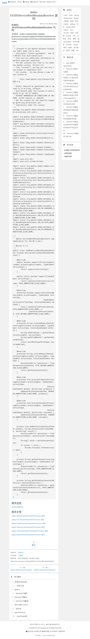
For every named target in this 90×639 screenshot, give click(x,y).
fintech (66, 30)
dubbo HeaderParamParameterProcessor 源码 (29, 523)
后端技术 (12, 2)
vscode (66, 33)
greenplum (68, 42)
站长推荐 (53, 631)
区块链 (42, 2)
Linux (66, 15)
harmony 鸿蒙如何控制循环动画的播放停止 (70, 110)
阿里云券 (37, 631)
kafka (70, 47)
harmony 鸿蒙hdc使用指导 (26, 593)
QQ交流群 (30, 631)
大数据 (26, 2)
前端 (72, 21)
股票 (75, 39)
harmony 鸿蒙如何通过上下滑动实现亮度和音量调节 (70, 78)
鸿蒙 (73, 50)
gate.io (17, 589)
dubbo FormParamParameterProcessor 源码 (28, 520)
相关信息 (68, 153)
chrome (69, 45)
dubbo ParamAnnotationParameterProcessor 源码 (30, 531)
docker (76, 18)
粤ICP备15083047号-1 (53, 624)
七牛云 (43, 624)
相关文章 (68, 156)
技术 (70, 39)
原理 (68, 50)
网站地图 (45, 631)
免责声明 (61, 631)
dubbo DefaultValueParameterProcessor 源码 (28, 516)
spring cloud (70, 27)
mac (71, 30)
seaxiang (45, 635)
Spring (76, 15)
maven (66, 24)
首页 (4, 3)
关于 (55, 2)
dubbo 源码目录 (17, 507)
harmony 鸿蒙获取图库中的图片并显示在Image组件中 (70, 95)
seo (77, 50)
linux (19, 2)
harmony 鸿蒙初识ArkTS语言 (27, 601)
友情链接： (38, 635)
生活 (76, 21)
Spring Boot (68, 18)
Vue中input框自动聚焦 (25, 616)
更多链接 (51, 635)
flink (65, 47)
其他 (49, 2)
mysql (75, 45)
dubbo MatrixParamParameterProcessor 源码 (28, 527)
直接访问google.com (23, 582)
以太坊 (69, 36)
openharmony (20, 612)
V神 (74, 36)
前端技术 (34, 2)
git (78, 39)
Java (20, 555)
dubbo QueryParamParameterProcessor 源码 (28, 535)
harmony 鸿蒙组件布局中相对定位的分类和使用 (70, 86)
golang (18, 609)
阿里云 (37, 624)
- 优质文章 (20, 586)
